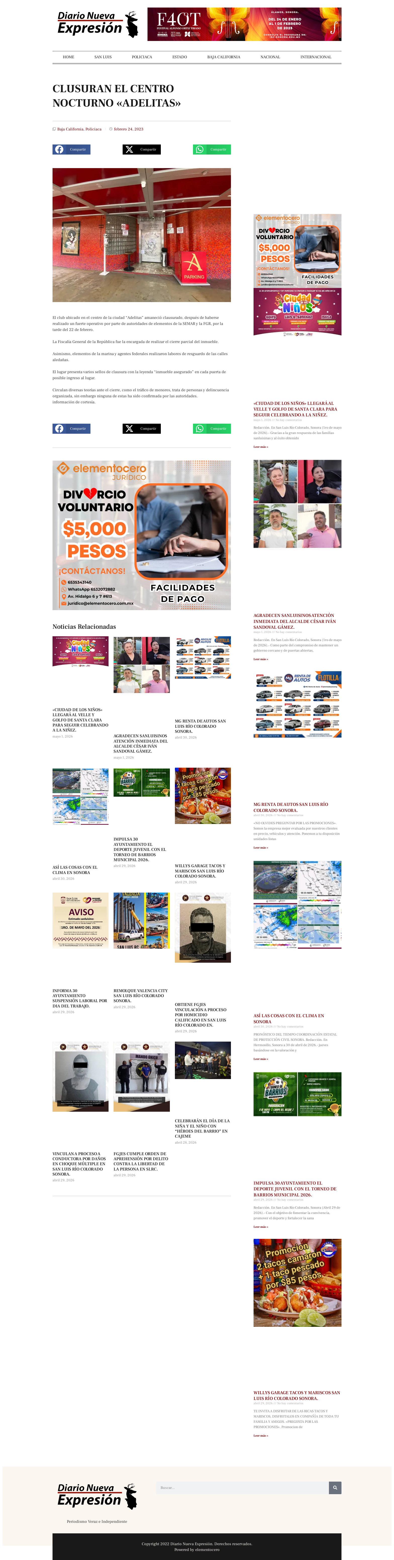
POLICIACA (142, 57)
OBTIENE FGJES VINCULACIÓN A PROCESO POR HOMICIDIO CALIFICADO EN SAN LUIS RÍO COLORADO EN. (200, 1015)
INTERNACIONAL (316, 57)
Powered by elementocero (197, 1549)
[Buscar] (335, 1488)
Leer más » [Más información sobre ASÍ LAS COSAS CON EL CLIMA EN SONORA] (261, 1059)
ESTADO (179, 57)
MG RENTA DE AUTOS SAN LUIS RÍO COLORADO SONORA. (200, 726)
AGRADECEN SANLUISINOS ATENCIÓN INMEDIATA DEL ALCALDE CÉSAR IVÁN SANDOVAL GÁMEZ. (141, 743)
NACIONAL (270, 57)
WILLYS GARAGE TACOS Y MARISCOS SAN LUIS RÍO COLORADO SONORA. (200, 871)
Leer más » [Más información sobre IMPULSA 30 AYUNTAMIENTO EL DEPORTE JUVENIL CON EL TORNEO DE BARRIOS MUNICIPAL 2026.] (261, 1227)
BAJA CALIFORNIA (223, 57)
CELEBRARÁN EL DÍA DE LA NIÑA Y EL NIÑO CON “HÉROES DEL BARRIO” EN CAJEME (202, 1128)
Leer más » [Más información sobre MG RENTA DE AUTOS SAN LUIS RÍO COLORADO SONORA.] (261, 848)
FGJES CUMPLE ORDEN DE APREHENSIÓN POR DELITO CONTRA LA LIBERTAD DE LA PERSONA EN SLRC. (141, 1161)
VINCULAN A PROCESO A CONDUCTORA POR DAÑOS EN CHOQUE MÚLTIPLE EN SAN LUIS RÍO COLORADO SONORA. (79, 1164)
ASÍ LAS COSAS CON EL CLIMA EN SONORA (75, 870)
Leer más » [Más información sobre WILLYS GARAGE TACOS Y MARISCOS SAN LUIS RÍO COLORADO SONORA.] (261, 1436)
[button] (71, 149)
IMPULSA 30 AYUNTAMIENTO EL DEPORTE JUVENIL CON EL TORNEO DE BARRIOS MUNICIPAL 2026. (140, 850)
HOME (68, 57)
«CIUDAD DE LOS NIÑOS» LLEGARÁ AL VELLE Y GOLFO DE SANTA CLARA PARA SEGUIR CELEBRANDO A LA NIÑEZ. (80, 720)
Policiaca (93, 129)
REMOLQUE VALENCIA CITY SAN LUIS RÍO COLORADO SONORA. (141, 996)
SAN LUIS (103, 57)
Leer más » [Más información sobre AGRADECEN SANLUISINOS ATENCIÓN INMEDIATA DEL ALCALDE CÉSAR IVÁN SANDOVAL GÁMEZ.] (261, 659)
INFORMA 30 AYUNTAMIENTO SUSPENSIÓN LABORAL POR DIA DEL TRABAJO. (80, 998)
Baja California (70, 129)
